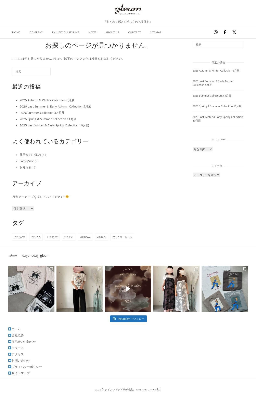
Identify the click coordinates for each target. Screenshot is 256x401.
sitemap (156, 32)
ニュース (16, 348)
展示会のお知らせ (22, 341)
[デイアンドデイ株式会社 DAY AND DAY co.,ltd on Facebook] (225, 32)
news (92, 32)
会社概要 (16, 335)
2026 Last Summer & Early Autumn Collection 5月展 (55, 106)
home (16, 32)
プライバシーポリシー (25, 367)
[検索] (41, 73)
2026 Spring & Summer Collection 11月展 (48, 119)
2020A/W (85, 237)
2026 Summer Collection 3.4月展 (42, 113)
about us (112, 32)
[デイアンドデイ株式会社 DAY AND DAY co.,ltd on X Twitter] (234, 32)
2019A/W (52, 237)
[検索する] (31, 71)
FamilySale (27, 161)
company (36, 32)
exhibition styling (65, 32)
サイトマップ (19, 373)
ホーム (14, 329)
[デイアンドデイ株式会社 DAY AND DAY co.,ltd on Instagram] (216, 32)
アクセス (16, 354)
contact (134, 32)
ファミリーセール (122, 237)
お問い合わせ (19, 360)
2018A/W (19, 237)
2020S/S (101, 237)
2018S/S (35, 237)
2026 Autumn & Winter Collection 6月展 (47, 100)
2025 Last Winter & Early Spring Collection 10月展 (54, 125)
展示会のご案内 (30, 155)
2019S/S (68, 237)
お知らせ (26, 167)
